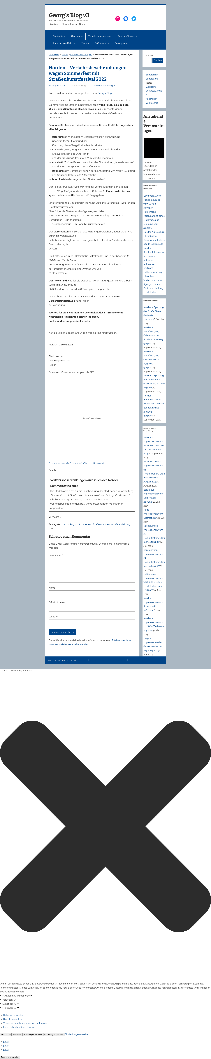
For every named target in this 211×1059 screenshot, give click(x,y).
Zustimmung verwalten (10, 1057)
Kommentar (56, 555)
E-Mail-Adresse (57, 602)
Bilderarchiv (152, 74)
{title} (5, 1041)
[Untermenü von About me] (82, 36)
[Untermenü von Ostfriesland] (108, 43)
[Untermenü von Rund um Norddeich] (74, 43)
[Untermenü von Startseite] (64, 36)
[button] (105, 827)
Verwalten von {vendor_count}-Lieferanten (25, 1023)
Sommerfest (85, 524)
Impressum (82, 660)
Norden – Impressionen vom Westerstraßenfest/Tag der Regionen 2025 (153, 445)
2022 (66, 524)
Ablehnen (17, 1034)
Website (53, 616)
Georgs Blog (105, 93)
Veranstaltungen (119, 660)
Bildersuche (152, 78)
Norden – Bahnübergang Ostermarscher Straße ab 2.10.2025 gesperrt (153, 335)
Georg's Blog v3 (69, 15)
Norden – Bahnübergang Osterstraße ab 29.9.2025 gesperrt (151, 359)
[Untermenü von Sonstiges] (126, 43)
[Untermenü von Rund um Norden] (136, 36)
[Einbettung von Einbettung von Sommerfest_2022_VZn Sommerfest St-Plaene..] (92, 418)
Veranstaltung (122, 524)
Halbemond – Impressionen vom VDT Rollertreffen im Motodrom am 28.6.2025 (153, 582)
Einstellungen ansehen (33, 1034)
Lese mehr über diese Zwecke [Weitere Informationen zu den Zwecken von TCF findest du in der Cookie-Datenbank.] (19, 1027)
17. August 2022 (57, 85)
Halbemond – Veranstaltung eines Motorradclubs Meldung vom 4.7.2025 (154, 219)
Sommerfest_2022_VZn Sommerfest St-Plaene (69, 463)
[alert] (154, 157)
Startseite (54, 54)
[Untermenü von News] (88, 43)
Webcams (151, 86)
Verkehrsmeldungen (81, 54)
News (65, 54)
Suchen (150, 55)
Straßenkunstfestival (103, 524)
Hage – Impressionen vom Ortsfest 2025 (153, 513)
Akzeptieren (5, 1034)
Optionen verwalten (13, 1015)
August (73, 524)
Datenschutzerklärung (99, 660)
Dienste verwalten (12, 1019)
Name (53, 587)
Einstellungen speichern (54, 1034)
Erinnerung (140, 660)
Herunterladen (99, 463)
